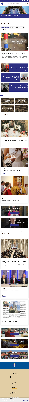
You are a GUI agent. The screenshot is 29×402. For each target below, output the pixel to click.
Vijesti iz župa (12, 27)
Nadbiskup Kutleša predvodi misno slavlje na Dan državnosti (13, 54)
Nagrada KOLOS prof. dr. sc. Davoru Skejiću (12, 321)
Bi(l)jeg (3, 198)
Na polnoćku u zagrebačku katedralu (10, 290)
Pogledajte (14, 213)
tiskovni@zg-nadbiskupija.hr (14, 393)
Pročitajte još (4, 145)
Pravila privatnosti (14, 373)
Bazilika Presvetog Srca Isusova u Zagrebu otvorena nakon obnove (14, 262)
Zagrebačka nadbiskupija (14, 3)
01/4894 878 (15, 392)
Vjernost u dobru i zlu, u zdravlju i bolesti (11, 170)
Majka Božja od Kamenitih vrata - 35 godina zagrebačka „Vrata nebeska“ (14, 141)
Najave (18, 27)
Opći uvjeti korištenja (14, 374)
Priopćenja (23, 27)
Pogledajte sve (3, 29)
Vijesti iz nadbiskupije (4, 27)
